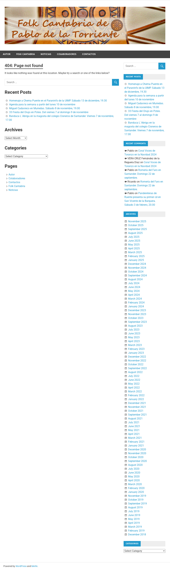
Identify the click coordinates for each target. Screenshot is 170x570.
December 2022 (137, 356)
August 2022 (135, 372)
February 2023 (136, 348)
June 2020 (134, 472)
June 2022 (134, 379)
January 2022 (136, 399)
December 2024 (137, 263)
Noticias (46, 54)
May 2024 (134, 290)
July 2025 (133, 236)
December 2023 (137, 310)
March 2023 (135, 345)
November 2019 (137, 495)
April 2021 (134, 434)
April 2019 (134, 522)
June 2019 (134, 515)
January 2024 (136, 306)
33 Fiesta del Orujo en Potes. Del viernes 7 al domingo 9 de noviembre (48, 112)
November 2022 (137, 360)
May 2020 (134, 476)
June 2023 (134, 333)
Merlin (34, 566)
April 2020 (134, 480)
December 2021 (137, 403)
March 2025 (135, 252)
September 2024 (137, 275)
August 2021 (135, 418)
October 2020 (135, 457)
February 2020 (136, 488)
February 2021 (136, 441)
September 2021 (137, 414)
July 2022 (133, 376)
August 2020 (135, 464)
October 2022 (135, 364)
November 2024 (137, 267)
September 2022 (137, 368)
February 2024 (136, 302)
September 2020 (137, 461)
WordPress (21, 566)
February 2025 (136, 256)
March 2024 (135, 298)
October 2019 (135, 499)
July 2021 (133, 422)
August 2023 (135, 325)
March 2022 (135, 391)
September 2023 (137, 321)
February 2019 (136, 530)
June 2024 (134, 287)
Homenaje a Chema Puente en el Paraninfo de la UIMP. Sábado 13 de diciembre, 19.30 (58, 100)
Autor (6, 54)
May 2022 (134, 383)
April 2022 (134, 387)
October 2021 (135, 410)
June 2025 (134, 240)
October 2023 (135, 318)
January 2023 (136, 352)
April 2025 (134, 248)
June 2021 (134, 426)
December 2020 (137, 449)
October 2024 (135, 271)
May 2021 (134, 430)
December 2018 (137, 534)
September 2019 (137, 503)
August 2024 (135, 279)
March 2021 (135, 437)
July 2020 (133, 468)
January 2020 (136, 491)
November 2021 (137, 406)
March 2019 (135, 526)
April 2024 (134, 294)
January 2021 (136, 445)
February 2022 (136, 395)
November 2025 (137, 221)
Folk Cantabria (25, 54)
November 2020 (137, 453)
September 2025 (137, 229)
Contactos (89, 54)
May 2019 (134, 519)
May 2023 (134, 337)
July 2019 (133, 511)
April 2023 (134, 341)
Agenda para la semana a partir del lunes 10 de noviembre (42, 104)
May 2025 (134, 244)
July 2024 (133, 283)
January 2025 (136, 260)
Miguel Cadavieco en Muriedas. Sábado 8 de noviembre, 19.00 (44, 108)
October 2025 (135, 225)
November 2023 (137, 314)
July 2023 (133, 329)
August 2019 (135, 507)
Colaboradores (66, 54)
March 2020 (135, 484)
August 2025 (135, 233)
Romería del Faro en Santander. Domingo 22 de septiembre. (142, 173)
